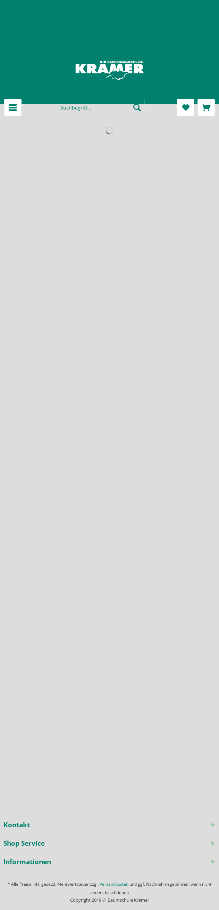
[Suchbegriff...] (100, 107)
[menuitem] (13, 107)
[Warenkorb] (206, 107)
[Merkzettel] (185, 107)
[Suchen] (137, 107)
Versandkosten (114, 884)
